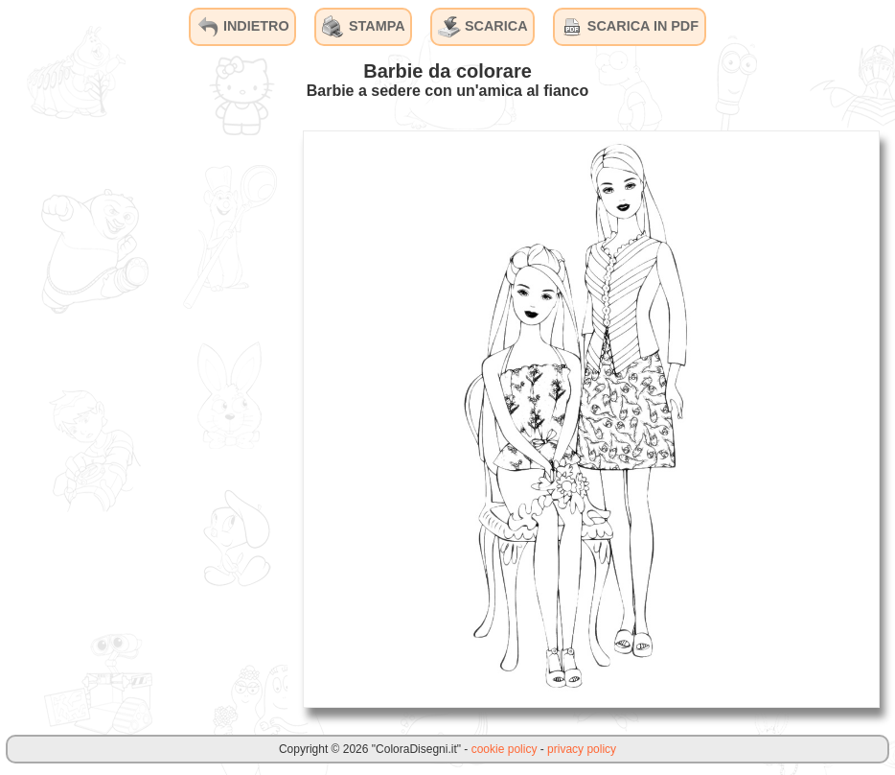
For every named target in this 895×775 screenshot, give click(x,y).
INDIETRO (242, 26)
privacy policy (581, 749)
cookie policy (504, 749)
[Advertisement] (143, 418)
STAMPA (363, 26)
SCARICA (483, 26)
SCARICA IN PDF (630, 26)
